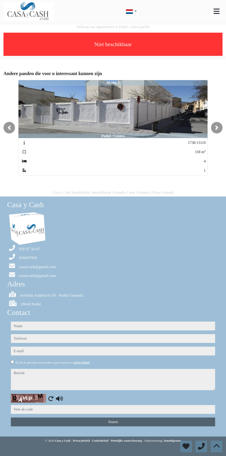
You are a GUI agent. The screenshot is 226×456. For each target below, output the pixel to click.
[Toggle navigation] (216, 11)
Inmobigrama (172, 440)
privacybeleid (81, 362)
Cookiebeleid (100, 440)
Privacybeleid (82, 440)
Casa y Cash (63, 440)
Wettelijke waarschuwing (126, 440)
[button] (9, 127)
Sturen (113, 422)
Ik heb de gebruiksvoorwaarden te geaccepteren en (52, 362)
